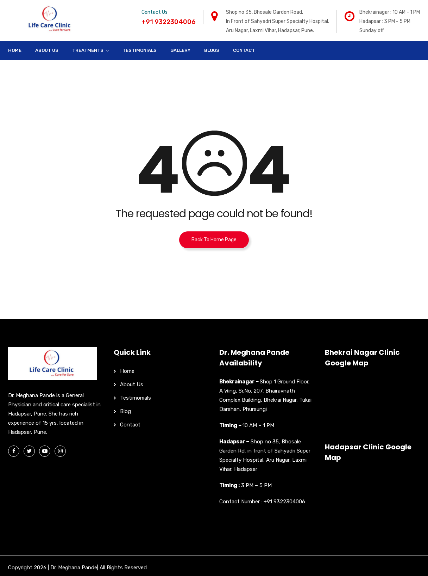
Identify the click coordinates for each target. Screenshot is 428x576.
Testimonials (139, 50)
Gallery (180, 50)
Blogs (211, 50)
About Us (46, 50)
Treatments (87, 50)
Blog (125, 411)
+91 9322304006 (284, 501)
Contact (244, 50)
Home (14, 50)
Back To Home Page (214, 240)
